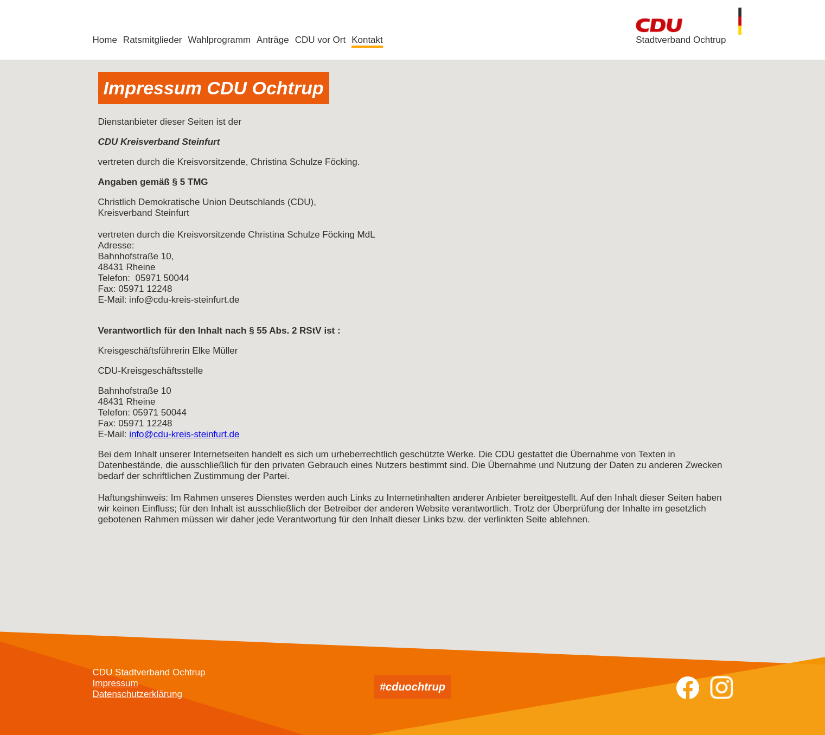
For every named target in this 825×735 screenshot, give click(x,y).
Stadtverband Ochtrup (681, 40)
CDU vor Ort (320, 40)
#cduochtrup (412, 687)
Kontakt (367, 40)
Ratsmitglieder (152, 40)
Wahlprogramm (219, 40)
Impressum (115, 683)
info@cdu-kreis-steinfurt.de (184, 434)
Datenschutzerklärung (137, 694)
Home (105, 40)
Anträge (273, 40)
